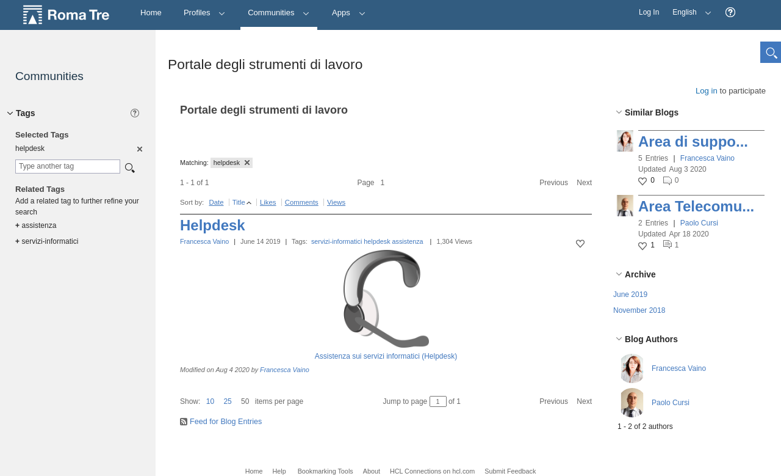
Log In (649, 12)
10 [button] (210, 401)
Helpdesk (212, 225)
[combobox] (67, 166)
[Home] (151, 13)
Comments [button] (302, 202)
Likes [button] (268, 202)
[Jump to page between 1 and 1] (438, 401)
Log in (707, 90)
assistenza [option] (35, 225)
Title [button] (238, 202)
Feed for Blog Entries (226, 421)
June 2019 (630, 294)
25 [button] (227, 401)
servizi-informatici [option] (46, 241)
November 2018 (639, 310)
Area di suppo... (693, 141)
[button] (730, 12)
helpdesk (377, 241)
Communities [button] (279, 12)
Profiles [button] (205, 12)
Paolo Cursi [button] (699, 223)
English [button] (689, 8)
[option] (138, 148)
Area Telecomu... (696, 206)
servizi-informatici (336, 241)
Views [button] (336, 202)
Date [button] (216, 202)
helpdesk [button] (232, 162)
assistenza (407, 241)
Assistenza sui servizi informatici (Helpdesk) (386, 356)
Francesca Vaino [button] (707, 158)
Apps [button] (348, 12)
